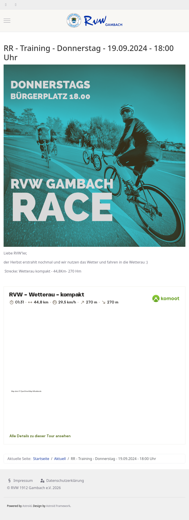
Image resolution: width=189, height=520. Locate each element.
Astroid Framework (58, 506)
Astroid (27, 506)
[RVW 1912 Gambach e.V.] (94, 20)
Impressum (20, 480)
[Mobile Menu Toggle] (7, 20)
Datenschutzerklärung (62, 480)
